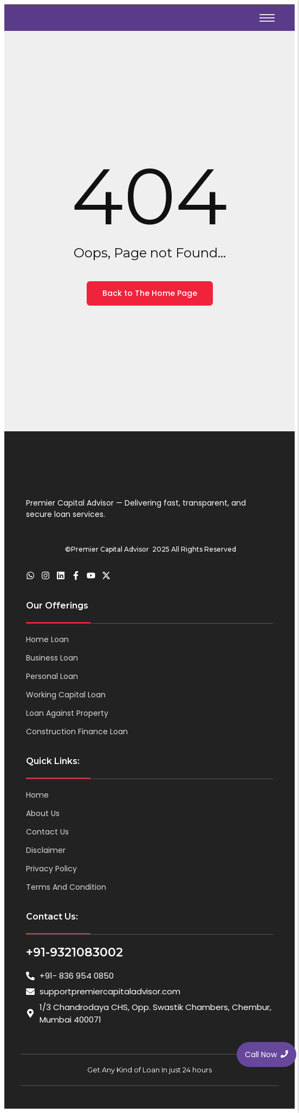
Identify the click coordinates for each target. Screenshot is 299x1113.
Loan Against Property (67, 713)
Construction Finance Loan (77, 731)
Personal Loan (52, 676)
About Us (43, 813)
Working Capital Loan (66, 694)
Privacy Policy (51, 868)
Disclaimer (46, 850)
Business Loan (52, 657)
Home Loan (47, 639)
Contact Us (47, 831)
